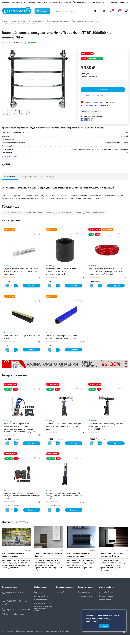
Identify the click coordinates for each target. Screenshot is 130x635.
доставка (98, 102)
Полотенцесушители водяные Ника (85, 21)
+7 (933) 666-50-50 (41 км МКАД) (87, 2)
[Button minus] (7, 285)
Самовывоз (89, 105)
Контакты (5, 2)
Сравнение (99, 95)
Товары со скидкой (85, 596)
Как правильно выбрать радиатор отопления (78, 554)
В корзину (103, 89)
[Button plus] (16, 285)
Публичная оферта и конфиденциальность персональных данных (43, 607)
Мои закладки (105, 600)
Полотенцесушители (36, 21)
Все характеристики (10, 156)
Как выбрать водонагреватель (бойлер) (48, 554)
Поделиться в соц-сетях (91, 116)
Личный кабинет (106, 592)
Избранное (86, 95)
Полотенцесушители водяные (58, 21)
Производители (84, 592)
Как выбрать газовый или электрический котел (111, 554)
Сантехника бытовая (18, 21)
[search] (95, 11)
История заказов (106, 596)
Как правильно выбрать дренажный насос (13, 554)
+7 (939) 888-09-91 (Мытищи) (115, 2)
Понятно (104, 626)
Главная (5, 21)
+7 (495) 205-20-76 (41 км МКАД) (57, 2)
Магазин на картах (90, 111)
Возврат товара (35, 2)
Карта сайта (60, 592)
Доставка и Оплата (19, 2)
